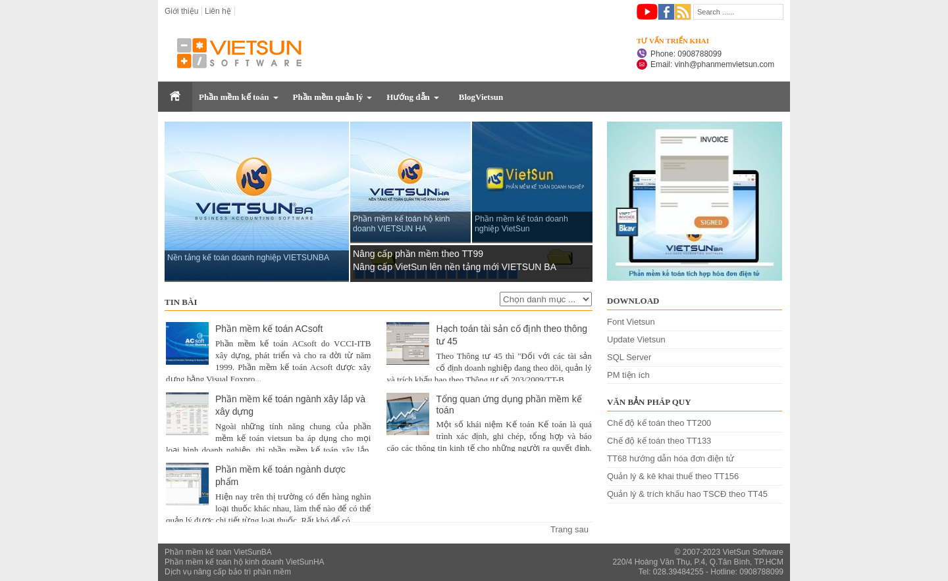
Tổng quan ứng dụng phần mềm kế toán (508, 404)
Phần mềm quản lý (328, 97)
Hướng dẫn (408, 97)
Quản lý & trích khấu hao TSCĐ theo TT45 (687, 494)
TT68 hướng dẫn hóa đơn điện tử (670, 458)
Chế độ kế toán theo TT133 (659, 441)
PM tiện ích (628, 375)
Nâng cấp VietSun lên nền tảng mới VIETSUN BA (454, 267)
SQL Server (629, 357)
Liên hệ (218, 11)
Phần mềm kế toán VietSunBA (218, 552)
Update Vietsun (636, 339)
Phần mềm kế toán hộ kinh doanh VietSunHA (245, 562)
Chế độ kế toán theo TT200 (659, 423)
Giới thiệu (181, 11)
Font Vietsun (631, 322)
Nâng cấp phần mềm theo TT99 (418, 253)
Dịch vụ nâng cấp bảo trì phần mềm (228, 571)
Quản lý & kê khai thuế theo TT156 (673, 476)
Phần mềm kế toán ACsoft (269, 328)
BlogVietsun (481, 97)
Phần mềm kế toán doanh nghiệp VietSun (521, 223)
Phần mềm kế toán (234, 97)
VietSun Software (752, 552)
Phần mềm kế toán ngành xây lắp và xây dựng (290, 405)
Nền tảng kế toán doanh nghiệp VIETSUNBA (248, 257)
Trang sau (569, 529)
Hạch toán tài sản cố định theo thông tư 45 (511, 334)
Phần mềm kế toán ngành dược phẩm (280, 475)
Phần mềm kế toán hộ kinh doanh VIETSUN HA (401, 223)
